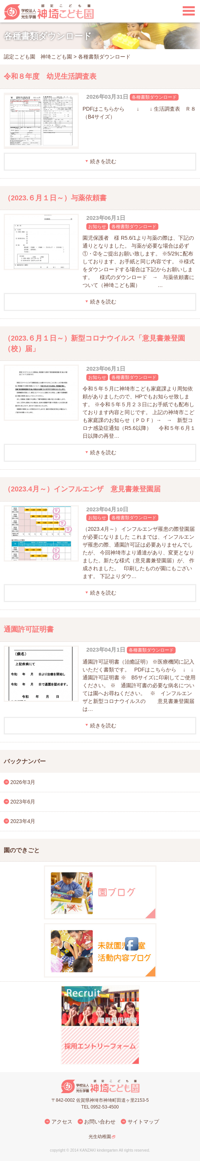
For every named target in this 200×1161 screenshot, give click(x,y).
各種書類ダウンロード (154, 97)
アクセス (61, 1122)
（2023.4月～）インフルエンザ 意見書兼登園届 (82, 489)
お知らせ (97, 226)
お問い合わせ (100, 1122)
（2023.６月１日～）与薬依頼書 (55, 198)
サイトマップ (143, 1122)
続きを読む (103, 161)
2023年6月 (23, 802)
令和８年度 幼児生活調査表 (50, 76)
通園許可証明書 (29, 629)
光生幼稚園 (100, 1136)
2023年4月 (23, 821)
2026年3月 (23, 782)
